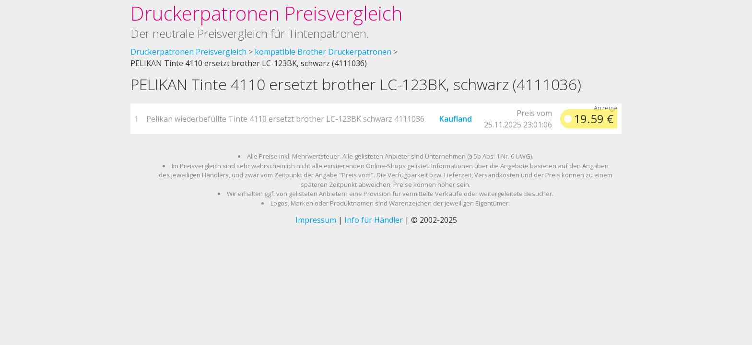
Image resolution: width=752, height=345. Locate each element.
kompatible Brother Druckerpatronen (323, 51)
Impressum (315, 220)
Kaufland (455, 119)
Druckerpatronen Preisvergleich (266, 13)
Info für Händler (373, 220)
